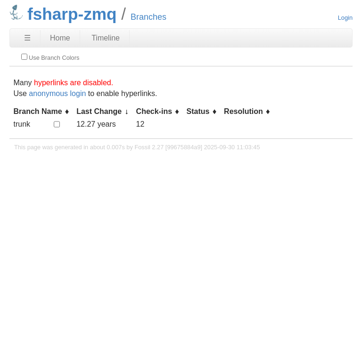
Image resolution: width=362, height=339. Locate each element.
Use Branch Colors (50, 57)
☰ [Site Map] (27, 38)
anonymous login (57, 93)
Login (345, 17)
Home (60, 38)
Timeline (105, 38)
